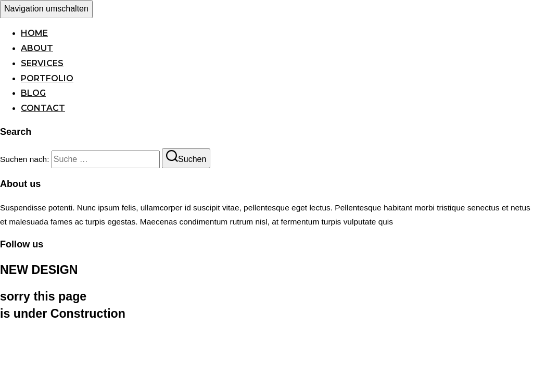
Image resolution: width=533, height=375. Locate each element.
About (37, 48)
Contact (43, 108)
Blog (33, 93)
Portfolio (47, 78)
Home (34, 33)
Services (42, 63)
